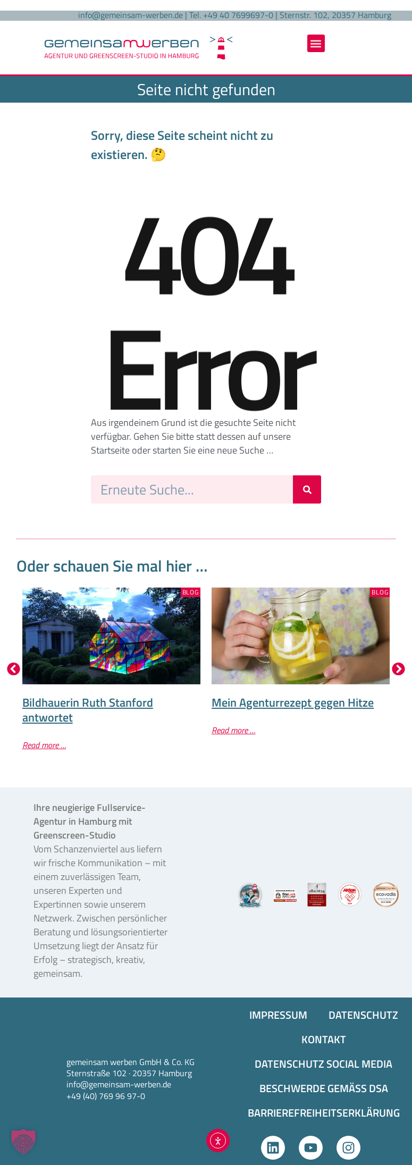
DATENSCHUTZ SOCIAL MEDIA (323, 1063)
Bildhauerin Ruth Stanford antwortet (87, 709)
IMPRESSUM (278, 1015)
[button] (316, 43)
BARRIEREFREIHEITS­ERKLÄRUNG (324, 1112)
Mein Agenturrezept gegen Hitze (293, 702)
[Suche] (307, 489)
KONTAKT (323, 1039)
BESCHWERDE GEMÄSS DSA (323, 1088)
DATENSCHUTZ (363, 1015)
